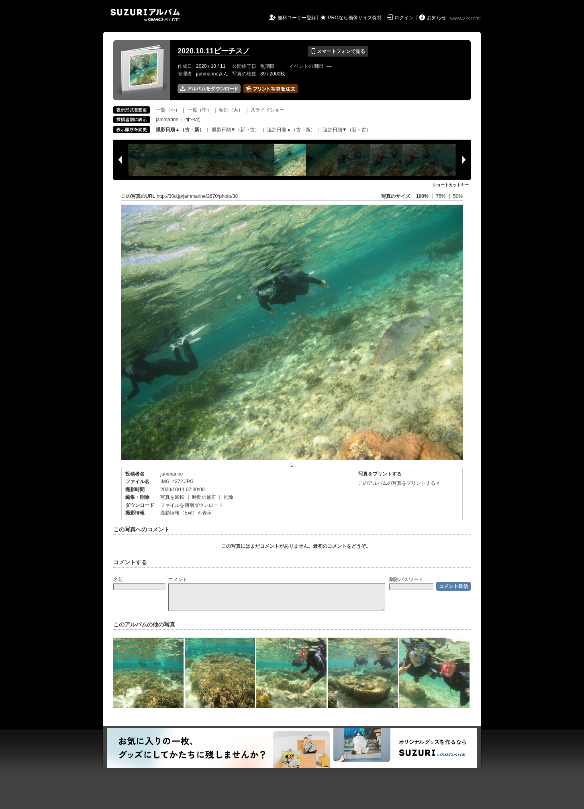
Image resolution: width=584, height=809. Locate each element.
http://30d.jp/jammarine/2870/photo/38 (197, 196)
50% (458, 196)
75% (441, 196)
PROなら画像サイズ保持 (355, 17)
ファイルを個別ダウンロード (191, 505)
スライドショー (267, 110)
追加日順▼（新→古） (347, 129)
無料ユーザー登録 (297, 17)
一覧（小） (168, 110)
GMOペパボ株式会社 (466, 18)
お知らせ (436, 17)
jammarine (167, 119)
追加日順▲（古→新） (291, 129)
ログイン (404, 17)
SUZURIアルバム (145, 15)
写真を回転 (172, 497)
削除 (228, 497)
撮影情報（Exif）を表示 (186, 513)
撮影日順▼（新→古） (236, 129)
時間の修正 (204, 497)
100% (422, 196)
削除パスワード (406, 579)
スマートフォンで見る (338, 51)
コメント (178, 579)
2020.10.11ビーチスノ (214, 51)
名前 (118, 579)
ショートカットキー (451, 185)
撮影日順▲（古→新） (180, 129)
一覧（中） (200, 110)
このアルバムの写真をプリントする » (398, 483)
